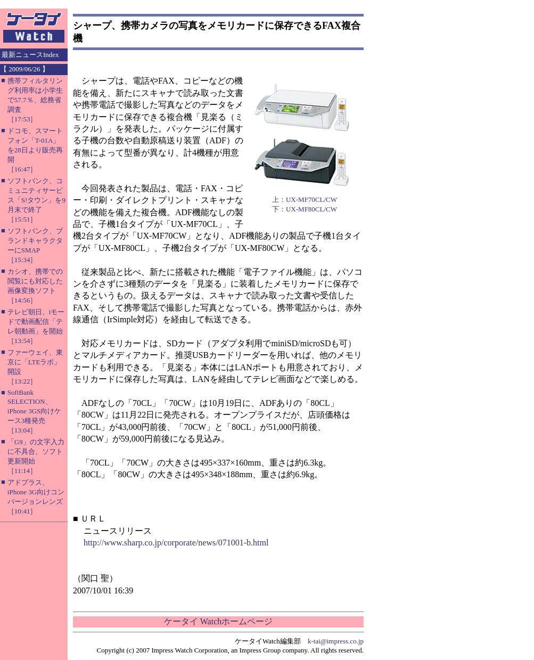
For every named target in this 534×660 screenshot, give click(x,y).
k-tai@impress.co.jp (336, 641)
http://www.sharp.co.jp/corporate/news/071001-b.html (176, 542)
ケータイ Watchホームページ (218, 621)
